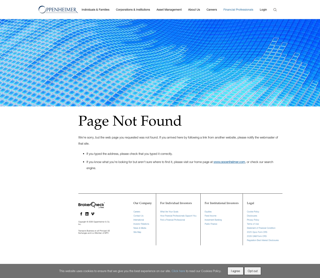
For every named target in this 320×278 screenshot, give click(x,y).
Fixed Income (210, 216)
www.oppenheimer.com (229, 162)
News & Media (139, 228)
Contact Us (138, 216)
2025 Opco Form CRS (257, 232)
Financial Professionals (238, 9)
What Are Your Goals (169, 212)
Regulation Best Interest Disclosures (263, 240)
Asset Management (169, 9)
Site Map (137, 232)
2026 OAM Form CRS (257, 236)
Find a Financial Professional (172, 220)
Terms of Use (253, 224)
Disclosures (252, 216)
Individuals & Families (95, 9)
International (138, 220)
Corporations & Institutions (133, 9)
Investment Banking (213, 220)
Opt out (253, 271)
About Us (194, 9)
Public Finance (211, 224)
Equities (208, 212)
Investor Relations (141, 224)
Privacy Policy (253, 220)
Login (263, 9)
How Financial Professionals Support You (178, 216)
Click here (178, 271)
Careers (212, 9)
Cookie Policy (253, 212)
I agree (235, 271)
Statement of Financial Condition (261, 228)
